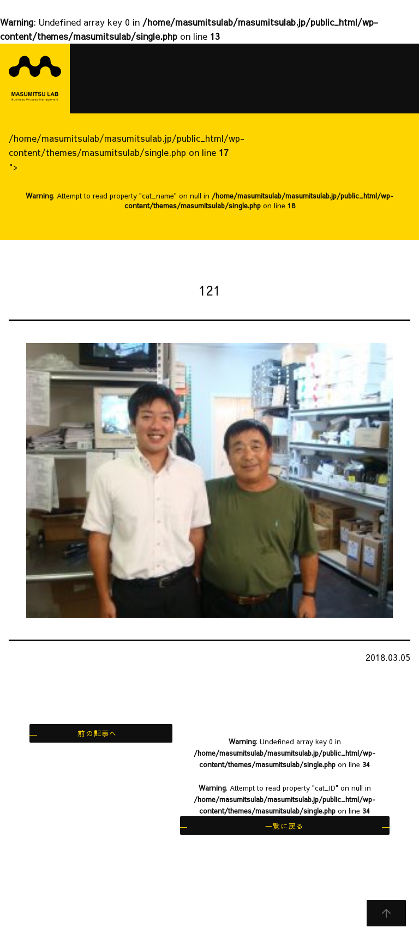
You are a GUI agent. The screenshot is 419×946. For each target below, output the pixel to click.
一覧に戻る (284, 825)
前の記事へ (97, 733)
